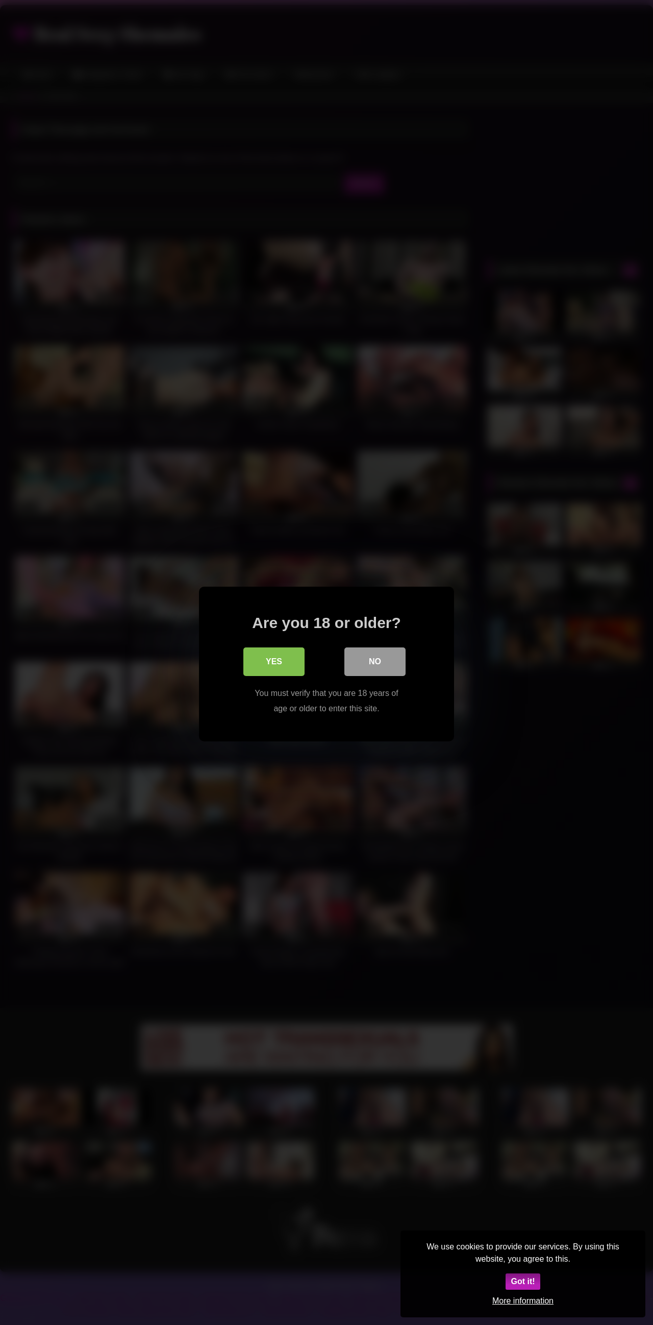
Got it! (523, 1281)
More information (523, 1300)
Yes (274, 660)
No (375, 660)
